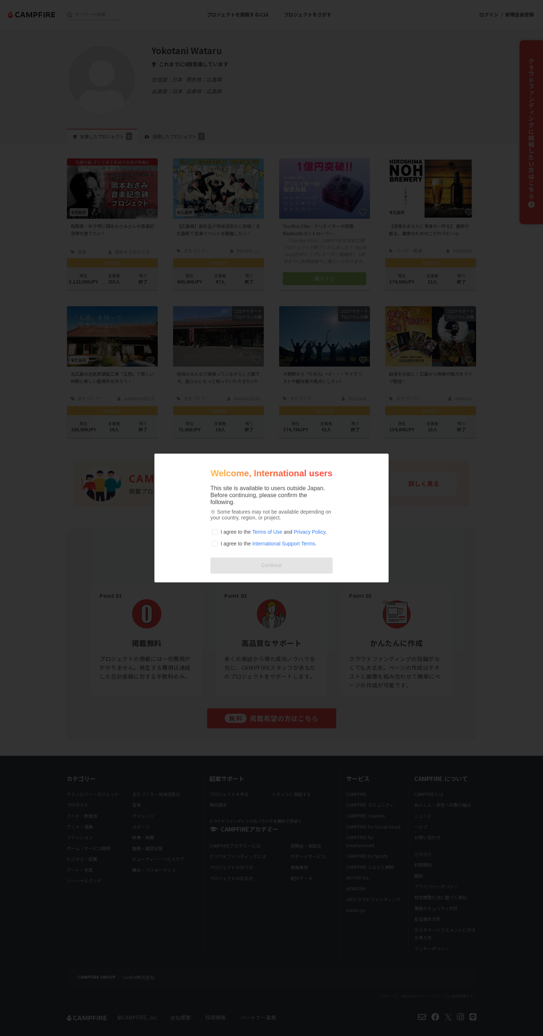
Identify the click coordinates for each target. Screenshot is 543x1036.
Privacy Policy (309, 532)
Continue (271, 565)
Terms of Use (267, 532)
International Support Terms (283, 544)
